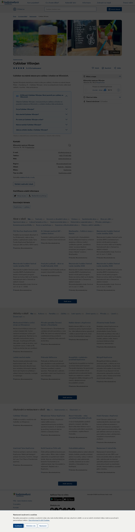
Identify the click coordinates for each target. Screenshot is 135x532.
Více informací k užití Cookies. (39, 520)
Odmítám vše (31, 526)
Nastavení (42, 526)
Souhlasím (18, 526)
